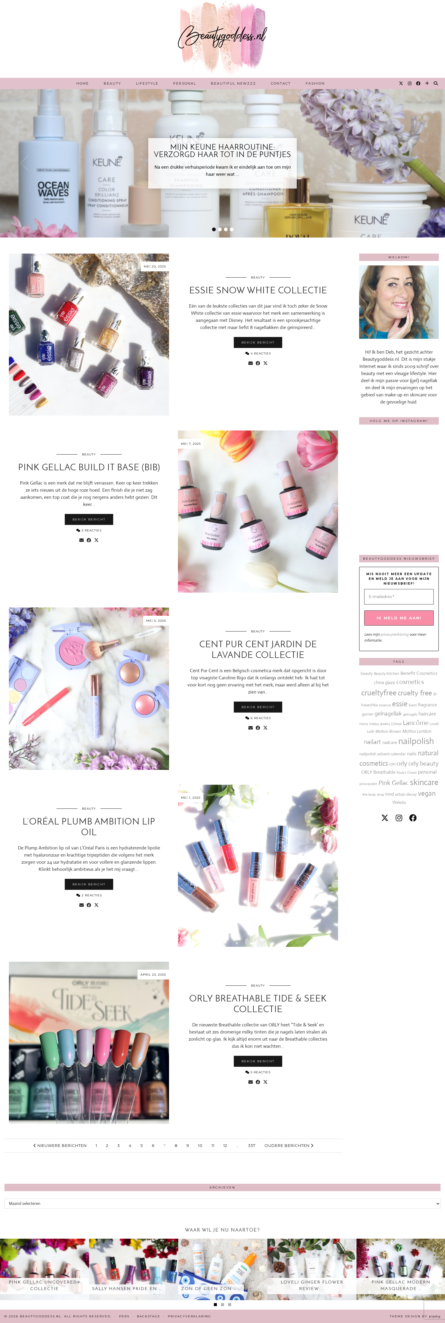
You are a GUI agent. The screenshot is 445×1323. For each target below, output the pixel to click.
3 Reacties (89, 530)
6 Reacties (258, 718)
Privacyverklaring (189, 1316)
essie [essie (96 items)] (400, 703)
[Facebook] (418, 83)
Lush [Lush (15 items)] (370, 731)
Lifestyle (147, 83)
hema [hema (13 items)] (363, 723)
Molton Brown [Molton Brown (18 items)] (388, 731)
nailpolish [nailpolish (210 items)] (416, 741)
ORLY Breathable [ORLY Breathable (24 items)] (378, 772)
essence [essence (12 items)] (385, 705)
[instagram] (399, 818)
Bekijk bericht (258, 342)
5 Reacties (258, 1072)
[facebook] (413, 818)
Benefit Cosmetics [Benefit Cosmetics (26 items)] (419, 673)
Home (82, 83)
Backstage (148, 1316)
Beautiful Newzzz (233, 83)
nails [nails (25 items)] (411, 754)
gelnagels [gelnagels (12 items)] (410, 714)
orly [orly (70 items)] (402, 763)
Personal (184, 83)
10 (200, 1145)
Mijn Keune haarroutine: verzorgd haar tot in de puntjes (222, 151)
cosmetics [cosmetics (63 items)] (410, 682)
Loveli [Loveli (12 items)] (434, 723)
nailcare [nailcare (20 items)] (389, 742)
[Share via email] (250, 363)
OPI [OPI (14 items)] (392, 764)
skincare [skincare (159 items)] (424, 782)
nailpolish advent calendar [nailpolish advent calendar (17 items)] (382, 754)
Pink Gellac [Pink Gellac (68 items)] (393, 783)
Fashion (315, 83)
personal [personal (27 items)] (427, 772)
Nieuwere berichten (60, 1145)
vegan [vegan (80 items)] (427, 793)
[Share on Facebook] (258, 363)
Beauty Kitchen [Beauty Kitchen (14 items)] (386, 673)
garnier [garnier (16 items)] (367, 714)
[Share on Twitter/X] (265, 363)
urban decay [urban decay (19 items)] (406, 794)
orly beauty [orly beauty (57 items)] (423, 763)
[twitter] (385, 818)
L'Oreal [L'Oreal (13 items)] (396, 723)
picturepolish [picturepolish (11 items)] (368, 784)
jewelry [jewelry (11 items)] (385, 724)
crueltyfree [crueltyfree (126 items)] (379, 692)
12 (225, 1145)
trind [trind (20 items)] (389, 794)
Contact (281, 83)
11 (213, 1145)
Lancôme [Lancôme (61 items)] (415, 723)
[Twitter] (401, 83)
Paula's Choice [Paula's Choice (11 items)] (407, 772)
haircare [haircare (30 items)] (427, 714)
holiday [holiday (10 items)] (374, 724)
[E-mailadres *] (399, 596)
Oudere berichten (288, 1145)
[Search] (436, 83)
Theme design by (415, 1316)
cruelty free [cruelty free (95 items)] (415, 693)
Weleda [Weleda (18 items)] (399, 802)
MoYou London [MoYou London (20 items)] (417, 731)
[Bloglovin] (427, 83)
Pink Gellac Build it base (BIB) (89, 468)
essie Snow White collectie (258, 291)
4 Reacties (258, 353)
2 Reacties (89, 895)
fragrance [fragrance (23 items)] (427, 705)
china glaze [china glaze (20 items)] (384, 682)
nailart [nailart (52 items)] (372, 742)
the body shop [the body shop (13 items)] (373, 794)
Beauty (112, 83)
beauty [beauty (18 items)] (367, 673)
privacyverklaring (394, 634)
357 (251, 1145)
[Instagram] (410, 83)
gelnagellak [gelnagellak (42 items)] (388, 713)
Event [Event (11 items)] (413, 705)
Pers (124, 1316)
